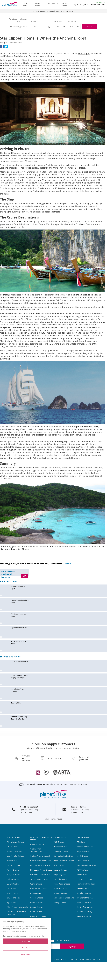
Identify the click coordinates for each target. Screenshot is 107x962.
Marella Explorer (84, 893)
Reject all (26, 948)
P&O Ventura (82, 870)
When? (34, 21)
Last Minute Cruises (15, 856)
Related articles (53, 581)
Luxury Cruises (13, 884)
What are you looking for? (18, 20)
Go (24, 575)
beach (30, 563)
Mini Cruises (12, 860)
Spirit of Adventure (85, 907)
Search (90, 26)
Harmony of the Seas (86, 884)
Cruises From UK (37, 844)
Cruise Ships (65, 4)
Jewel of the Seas (84, 902)
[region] (25, 940)
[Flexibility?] (60, 26)
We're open (100, 2)
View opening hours (53, 819)
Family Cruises (13, 870)
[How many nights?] (74, 26)
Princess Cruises (60, 846)
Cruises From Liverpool (40, 856)
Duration (72, 21)
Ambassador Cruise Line (64, 898)
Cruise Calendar (14, 865)
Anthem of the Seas (85, 846)
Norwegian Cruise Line (63, 856)
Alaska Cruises (36, 893)
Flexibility (58, 21)
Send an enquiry (78, 812)
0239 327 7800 (98, 4)
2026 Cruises (12, 893)
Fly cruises (11, 902)
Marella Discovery (84, 912)
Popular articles (53, 656)
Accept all (25, 941)
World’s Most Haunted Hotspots (16, 913)
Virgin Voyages (60, 874)
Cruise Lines (38, 4)
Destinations (53, 3)
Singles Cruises (13, 874)
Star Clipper (84, 53)
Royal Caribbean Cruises (64, 860)
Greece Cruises (36, 898)
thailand (4, 563)
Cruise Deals (24, 4)
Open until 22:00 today (29, 809)
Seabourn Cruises (61, 893)
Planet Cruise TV (64, 940)
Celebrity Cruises (61, 851)
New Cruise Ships (84, 916)
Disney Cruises (60, 902)
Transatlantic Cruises (39, 879)
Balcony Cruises (13, 879)
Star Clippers (56, 563)
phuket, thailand (17, 563)
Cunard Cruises (60, 879)
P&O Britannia (83, 888)
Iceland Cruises (36, 907)
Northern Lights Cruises (40, 874)
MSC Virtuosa (82, 856)
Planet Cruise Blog (14, 851)
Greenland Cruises (38, 916)
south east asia (41, 563)
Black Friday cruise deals (17, 907)
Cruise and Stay (13, 898)
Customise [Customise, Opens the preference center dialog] (25, 954)
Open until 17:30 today (80, 809)
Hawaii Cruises (36, 902)
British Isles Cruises (38, 888)
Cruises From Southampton (36, 850)
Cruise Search (13, 888)
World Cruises (36, 884)
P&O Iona (81, 842)
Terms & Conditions (69, 959)
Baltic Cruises (36, 912)
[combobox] (18, 26)
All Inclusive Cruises (15, 842)
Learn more (82, 784)
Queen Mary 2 (83, 860)
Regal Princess (83, 851)
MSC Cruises (59, 865)
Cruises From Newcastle (40, 860)
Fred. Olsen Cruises (62, 884)
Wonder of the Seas (85, 898)
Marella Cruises (60, 870)
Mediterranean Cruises (40, 865)
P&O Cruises (59, 842)
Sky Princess (82, 874)
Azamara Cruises (61, 888)
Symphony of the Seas (86, 865)
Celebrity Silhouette (85, 879)
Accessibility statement (90, 959)
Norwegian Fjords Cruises (41, 870)
